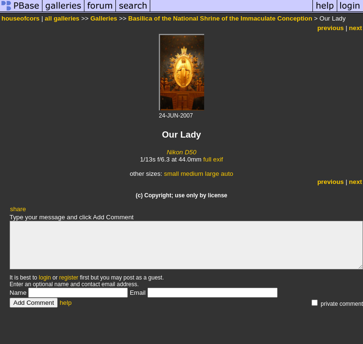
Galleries (103, 18)
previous (330, 28)
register (68, 277)
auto (227, 173)
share (18, 209)
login (45, 277)
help (66, 302)
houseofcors (20, 18)
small (171, 173)
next (355, 28)
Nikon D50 (181, 152)
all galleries (62, 18)
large (212, 173)
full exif (213, 159)
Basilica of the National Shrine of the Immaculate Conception (220, 18)
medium (192, 173)
